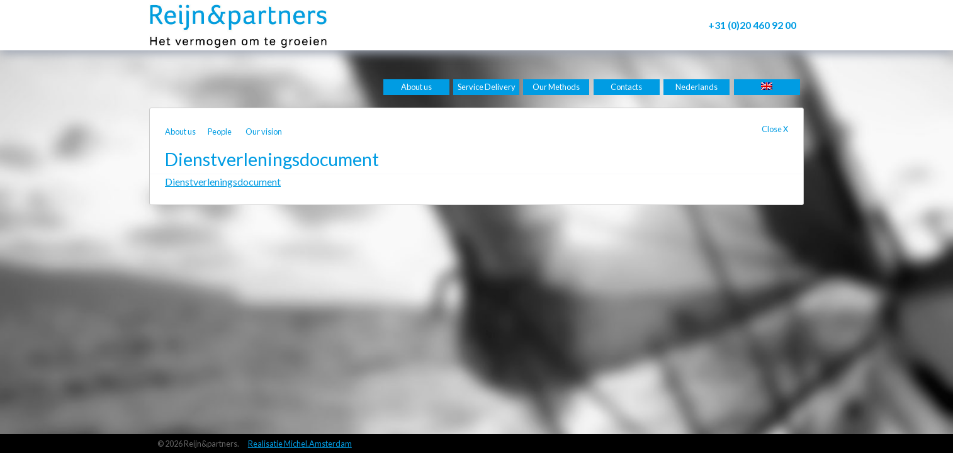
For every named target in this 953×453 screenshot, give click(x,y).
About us (416, 87)
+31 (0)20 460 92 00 (752, 25)
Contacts (626, 87)
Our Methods (556, 87)
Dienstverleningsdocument (223, 181)
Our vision (263, 131)
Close (775, 129)
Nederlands (696, 87)
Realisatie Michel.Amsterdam (300, 444)
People (220, 131)
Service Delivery (487, 87)
